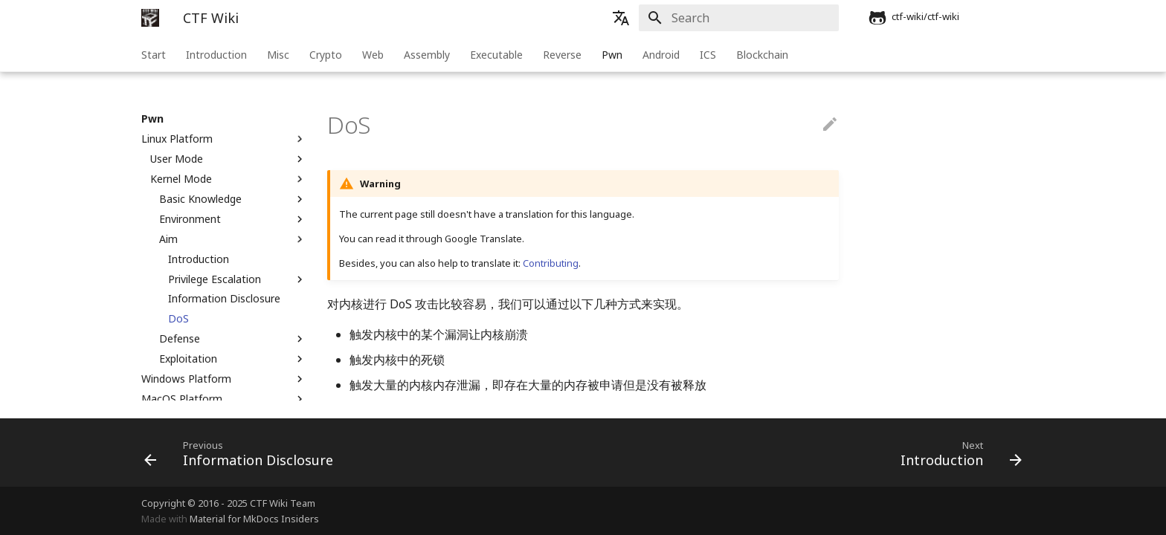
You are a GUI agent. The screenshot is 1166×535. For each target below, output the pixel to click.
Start (153, 55)
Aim (232, 239)
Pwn (612, 55)
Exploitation (232, 359)
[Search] (752, 17)
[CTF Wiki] (150, 18)
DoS (178, 318)
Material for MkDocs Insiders (254, 518)
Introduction (216, 55)
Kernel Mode (228, 179)
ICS (708, 55)
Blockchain (762, 55)
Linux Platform (223, 139)
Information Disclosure (224, 298)
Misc (278, 55)
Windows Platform (223, 379)
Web (373, 55)
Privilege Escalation (237, 279)
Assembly (427, 55)
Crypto (325, 55)
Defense (232, 339)
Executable (496, 55)
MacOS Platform (223, 399)
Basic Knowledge (232, 199)
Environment (232, 219)
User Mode (228, 159)
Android (661, 55)
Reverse (562, 55)
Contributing (551, 263)
